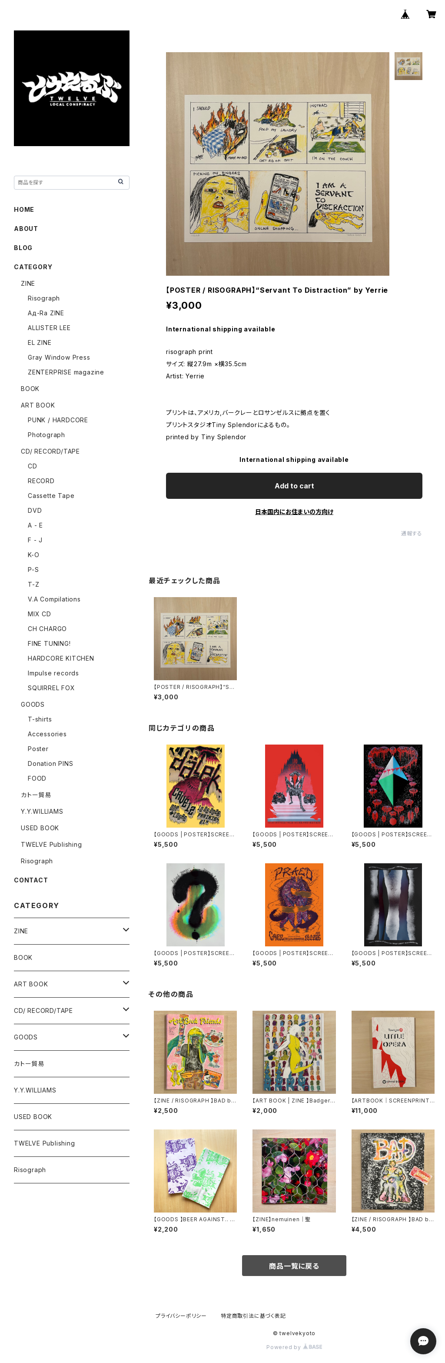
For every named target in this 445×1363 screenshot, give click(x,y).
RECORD (41, 480)
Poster (38, 748)
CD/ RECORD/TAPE (50, 451)
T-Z (33, 584)
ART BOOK (38, 405)
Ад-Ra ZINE (46, 313)
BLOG (23, 247)
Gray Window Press (59, 357)
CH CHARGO (47, 628)
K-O (33, 554)
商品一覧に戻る (294, 1266)
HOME (24, 209)
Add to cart (294, 485)
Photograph (46, 434)
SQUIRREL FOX (51, 688)
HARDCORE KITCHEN (61, 658)
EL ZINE (40, 342)
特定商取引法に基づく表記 (253, 1316)
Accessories (47, 734)
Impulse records (53, 673)
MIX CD (39, 614)
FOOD (37, 778)
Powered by (294, 1347)
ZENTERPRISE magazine (66, 372)
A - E (35, 525)
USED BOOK (40, 828)
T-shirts (40, 719)
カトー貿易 (36, 794)
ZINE (28, 283)
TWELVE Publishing (51, 844)
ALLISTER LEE (49, 327)
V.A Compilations (54, 599)
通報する (411, 533)
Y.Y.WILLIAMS (42, 811)
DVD (35, 510)
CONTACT (31, 880)
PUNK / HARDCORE (58, 420)
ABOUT (26, 228)
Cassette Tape (51, 495)
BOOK (30, 388)
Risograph (44, 298)
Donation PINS (50, 763)
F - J (35, 540)
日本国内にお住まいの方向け (294, 511)
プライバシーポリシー (181, 1316)
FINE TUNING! (49, 643)
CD (32, 466)
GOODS (33, 704)
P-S (33, 569)
